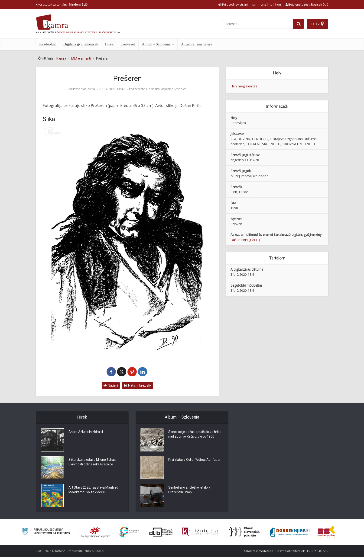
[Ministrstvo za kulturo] (46, 532)
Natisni (111, 385)
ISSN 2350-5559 (317, 551)
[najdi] (298, 24)
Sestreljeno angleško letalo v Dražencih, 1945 (189, 490)
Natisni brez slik (137, 385)
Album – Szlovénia (156, 44)
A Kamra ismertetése (196, 44)
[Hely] (317, 24)
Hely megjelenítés (244, 86)
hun (278, 4)
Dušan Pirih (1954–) (245, 239)
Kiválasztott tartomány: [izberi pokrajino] (62, 4)
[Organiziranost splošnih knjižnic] (94, 532)
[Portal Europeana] (129, 532)
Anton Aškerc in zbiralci (85, 432)
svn (254, 4)
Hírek (109, 44)
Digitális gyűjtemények (80, 44)
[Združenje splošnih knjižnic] (326, 532)
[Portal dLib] (161, 532)
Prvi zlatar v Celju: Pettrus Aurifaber (194, 459)
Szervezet (127, 44)
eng (263, 4)
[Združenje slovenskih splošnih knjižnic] (200, 532)
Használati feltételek (290, 551)
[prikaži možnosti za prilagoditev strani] (233, 4)
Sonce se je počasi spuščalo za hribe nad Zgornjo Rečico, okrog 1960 (194, 434)
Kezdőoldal (47, 44)
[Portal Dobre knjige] (289, 532)
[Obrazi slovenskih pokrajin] (244, 532)
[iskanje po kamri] (258, 24)
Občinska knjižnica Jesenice (166, 89)
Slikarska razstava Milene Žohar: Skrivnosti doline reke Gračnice (92, 462)
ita (270, 4)
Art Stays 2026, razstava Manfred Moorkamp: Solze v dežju (93, 490)
